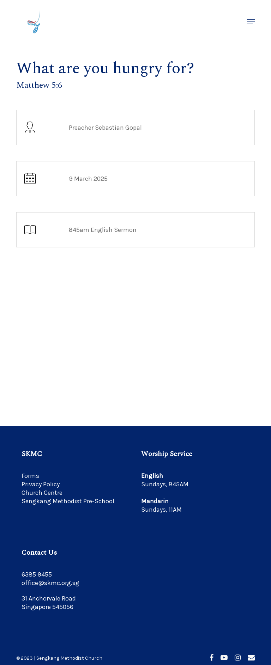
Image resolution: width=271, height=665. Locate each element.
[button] (251, 21)
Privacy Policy (41, 484)
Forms (30, 476)
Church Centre (42, 493)
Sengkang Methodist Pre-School (68, 501)
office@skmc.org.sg (50, 583)
